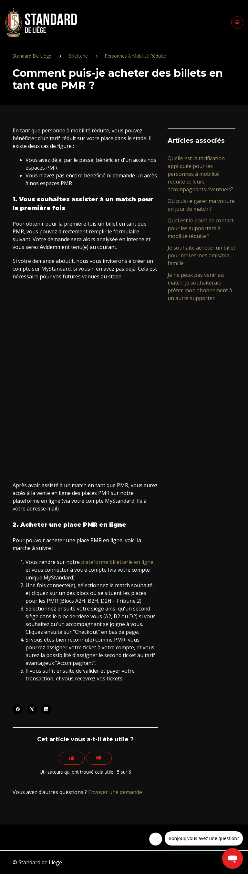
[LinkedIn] (46, 709)
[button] (237, 22)
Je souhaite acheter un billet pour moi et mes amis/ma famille (201, 255)
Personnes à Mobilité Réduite (135, 56)
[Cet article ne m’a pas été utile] (99, 758)
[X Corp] (32, 709)
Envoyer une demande (115, 792)
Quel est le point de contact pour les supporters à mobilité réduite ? (200, 228)
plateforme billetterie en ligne (117, 562)
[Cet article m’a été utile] (72, 758)
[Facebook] (18, 709)
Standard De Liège (32, 56)
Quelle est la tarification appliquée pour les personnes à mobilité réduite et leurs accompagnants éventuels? (200, 174)
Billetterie (78, 56)
